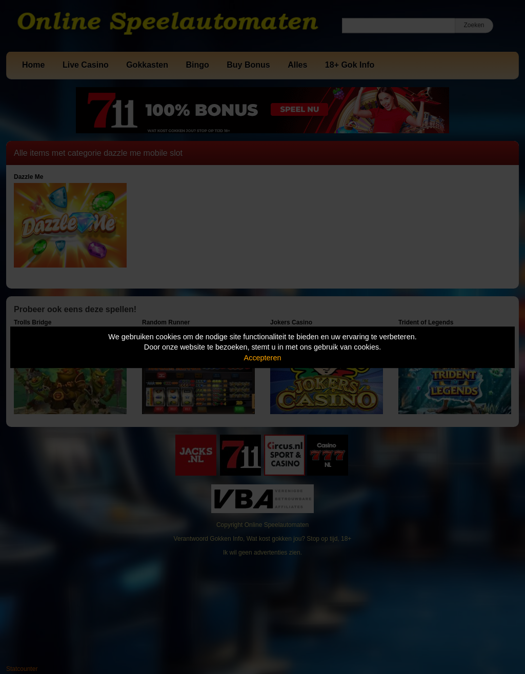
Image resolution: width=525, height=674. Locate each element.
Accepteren (262, 358)
